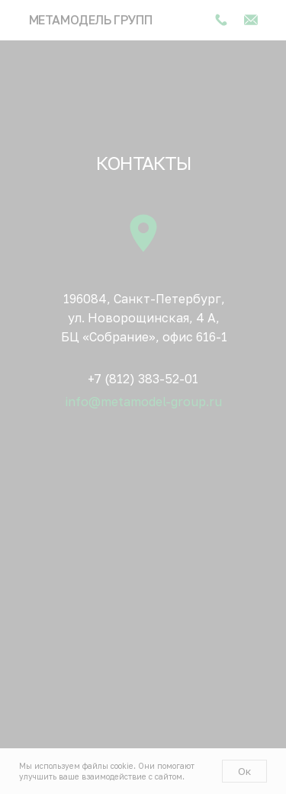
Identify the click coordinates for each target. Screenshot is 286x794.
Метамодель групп (91, 19)
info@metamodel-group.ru (144, 401)
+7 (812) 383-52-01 (143, 378)
